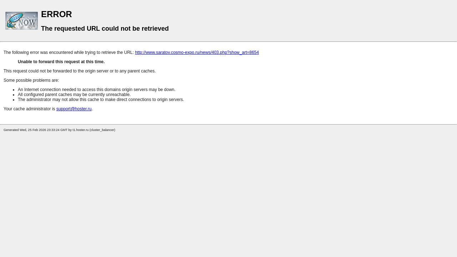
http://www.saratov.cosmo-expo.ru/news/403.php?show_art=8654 (197, 52)
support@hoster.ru (74, 108)
